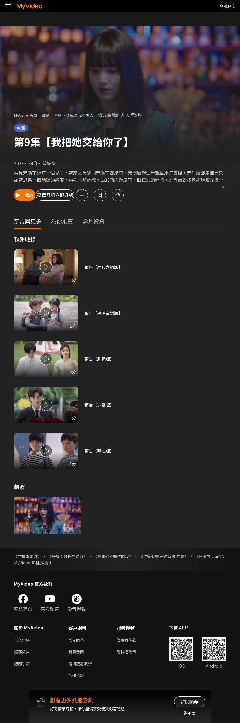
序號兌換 (227, 6)
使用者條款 (131, 640)
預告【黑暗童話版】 (104, 313)
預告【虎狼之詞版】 (104, 267)
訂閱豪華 (190, 701)
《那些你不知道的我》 (131, 556)
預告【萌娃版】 (100, 451)
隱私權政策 (131, 653)
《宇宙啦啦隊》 (29, 556)
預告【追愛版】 (100, 404)
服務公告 (23, 653)
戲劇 (50, 115)
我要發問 (77, 653)
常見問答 (77, 640)
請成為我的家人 (88, 115)
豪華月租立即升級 (79, 195)
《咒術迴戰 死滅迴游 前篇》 (191, 556)
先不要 (189, 713)
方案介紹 (23, 640)
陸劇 (63, 115)
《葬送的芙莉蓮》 (31, 563)
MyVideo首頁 (28, 115)
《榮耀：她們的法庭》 (77, 556)
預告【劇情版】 (100, 359)
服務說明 (23, 666)
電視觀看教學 (82, 666)
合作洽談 (77, 678)
